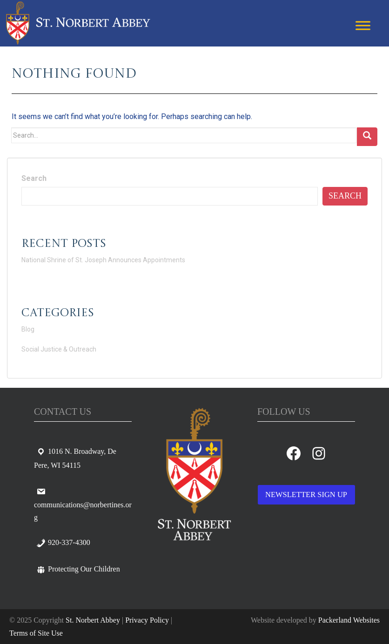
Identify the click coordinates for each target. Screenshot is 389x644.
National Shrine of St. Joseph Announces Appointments (103, 260)
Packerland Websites (349, 620)
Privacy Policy (147, 620)
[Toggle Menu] (362, 25)
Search (34, 178)
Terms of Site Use (36, 633)
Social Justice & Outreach (58, 349)
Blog (27, 329)
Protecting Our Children (78, 569)
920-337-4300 (63, 542)
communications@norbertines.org (83, 504)
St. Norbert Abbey (93, 620)
